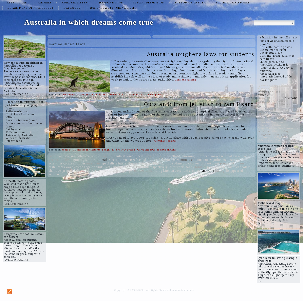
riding (157, 170)
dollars (132, 167)
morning (188, 156)
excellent (181, 170)
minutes (186, 159)
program (226, 163)
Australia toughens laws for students (200, 54)
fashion (143, 167)
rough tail (108, 149)
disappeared (234, 170)
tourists (200, 167)
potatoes (83, 156)
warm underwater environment (156, 149)
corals (67, 163)
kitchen (168, 170)
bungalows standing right (113, 7)
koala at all (68, 149)
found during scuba (232, 2)
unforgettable (172, 156)
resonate (229, 167)
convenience (143, 170)
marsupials (154, 94)
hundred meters (75, 2)
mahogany (214, 167)
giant (215, 163)
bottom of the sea (190, 2)
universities (152, 156)
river (52, 156)
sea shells (145, 159)
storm (180, 167)
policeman (221, 159)
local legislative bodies (92, 94)
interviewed (69, 94)
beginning (77, 159)
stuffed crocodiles (166, 159)
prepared (68, 170)
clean (79, 167)
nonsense (217, 156)
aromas (194, 170)
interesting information (135, 163)
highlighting (162, 163)
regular (89, 167)
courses (238, 163)
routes (94, 156)
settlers (90, 159)
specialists (109, 163)
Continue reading (187, 79)
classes (91, 170)
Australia (207, 170)
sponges (127, 170)
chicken (194, 163)
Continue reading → (18, 94)
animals (45, 2)
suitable (63, 159)
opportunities (202, 159)
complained (134, 156)
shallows (55, 170)
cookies (248, 156)
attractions (17, 2)
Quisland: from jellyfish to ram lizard (199, 104)
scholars (55, 174)
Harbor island (111, 2)
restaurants (57, 167)
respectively (159, 167)
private (206, 163)
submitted (117, 156)
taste (172, 167)
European (202, 156)
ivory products (115, 167)
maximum (93, 163)
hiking (220, 170)
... (260, 168)
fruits (100, 167)
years (53, 159)
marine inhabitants (134, 94)
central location (109, 170)
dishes (81, 170)
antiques (79, 163)
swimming (180, 163)
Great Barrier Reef (123, 159)
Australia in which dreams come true (88, 22)
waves (70, 167)
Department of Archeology (30, 7)
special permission (149, 2)
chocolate (243, 167)
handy (190, 167)
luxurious (71, 7)
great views (233, 156)
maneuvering (66, 156)
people (105, 156)
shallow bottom (126, 149)
